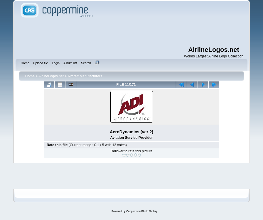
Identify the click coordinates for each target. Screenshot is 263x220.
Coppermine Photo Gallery (141, 211)
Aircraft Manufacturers (85, 76)
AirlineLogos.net (51, 76)
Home (30, 76)
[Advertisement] (131, 32)
